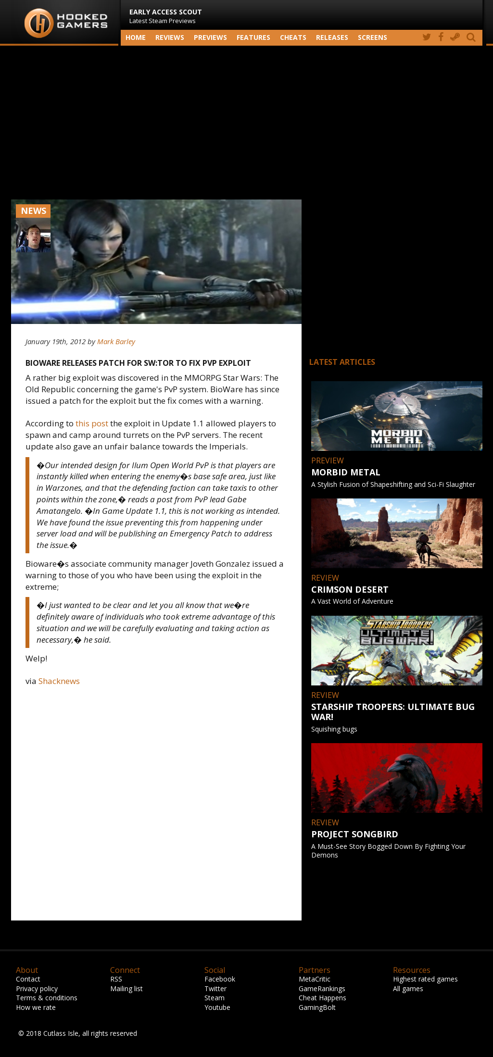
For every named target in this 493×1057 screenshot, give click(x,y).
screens (372, 37)
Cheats (293, 37)
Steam (214, 997)
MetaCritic (314, 978)
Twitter (215, 988)
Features (253, 37)
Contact (28, 978)
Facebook (219, 978)
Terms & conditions (46, 997)
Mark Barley (116, 341)
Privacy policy (37, 988)
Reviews (169, 37)
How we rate (36, 1007)
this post (92, 423)
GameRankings (322, 988)
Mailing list (126, 988)
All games (408, 988)
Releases (332, 37)
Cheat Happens (322, 997)
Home (136, 37)
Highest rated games (425, 978)
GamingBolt (317, 1007)
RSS (116, 978)
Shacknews (59, 680)
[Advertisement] (247, 122)
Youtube (217, 1007)
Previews (210, 37)
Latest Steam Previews (165, 16)
